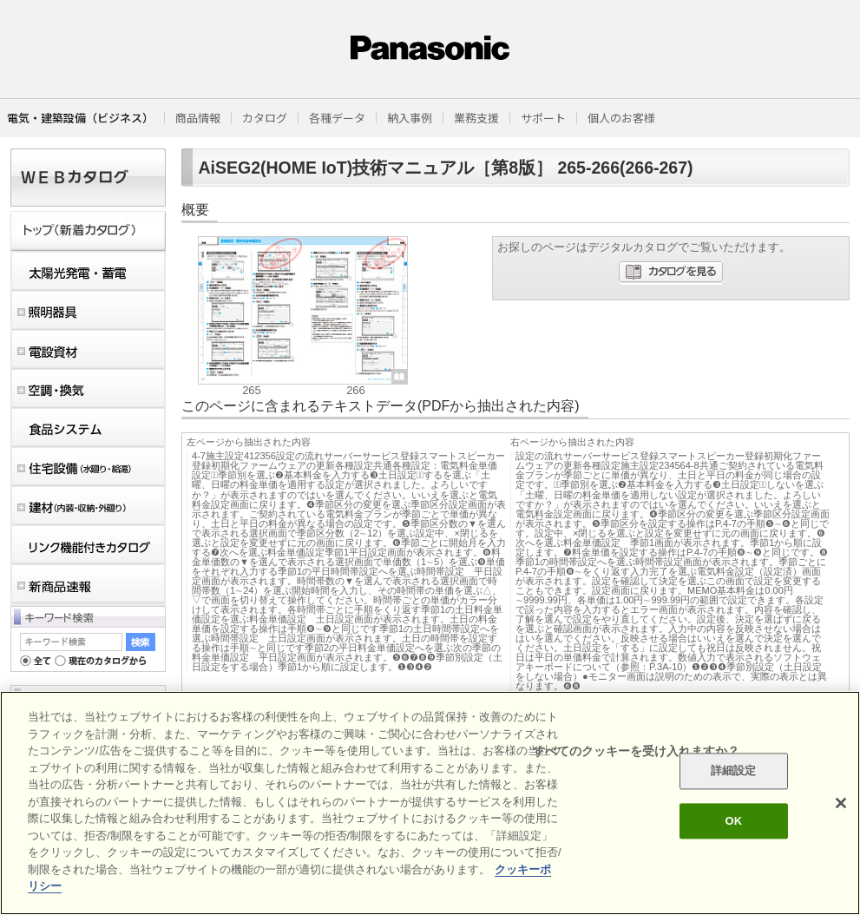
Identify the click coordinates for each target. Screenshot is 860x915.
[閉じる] (841, 803)
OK (733, 820)
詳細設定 (734, 771)
